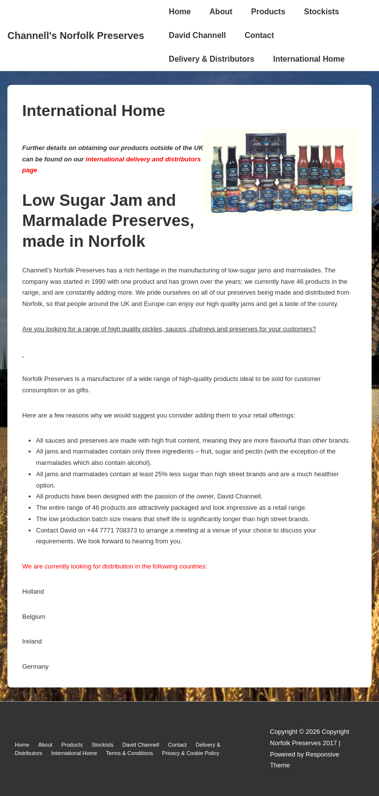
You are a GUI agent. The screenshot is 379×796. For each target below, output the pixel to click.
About (221, 11)
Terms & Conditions (129, 753)
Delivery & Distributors (211, 59)
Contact (259, 35)
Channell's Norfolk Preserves (75, 35)
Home (179, 11)
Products (268, 11)
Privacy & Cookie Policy (190, 753)
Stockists (321, 11)
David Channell (197, 35)
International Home (308, 59)
